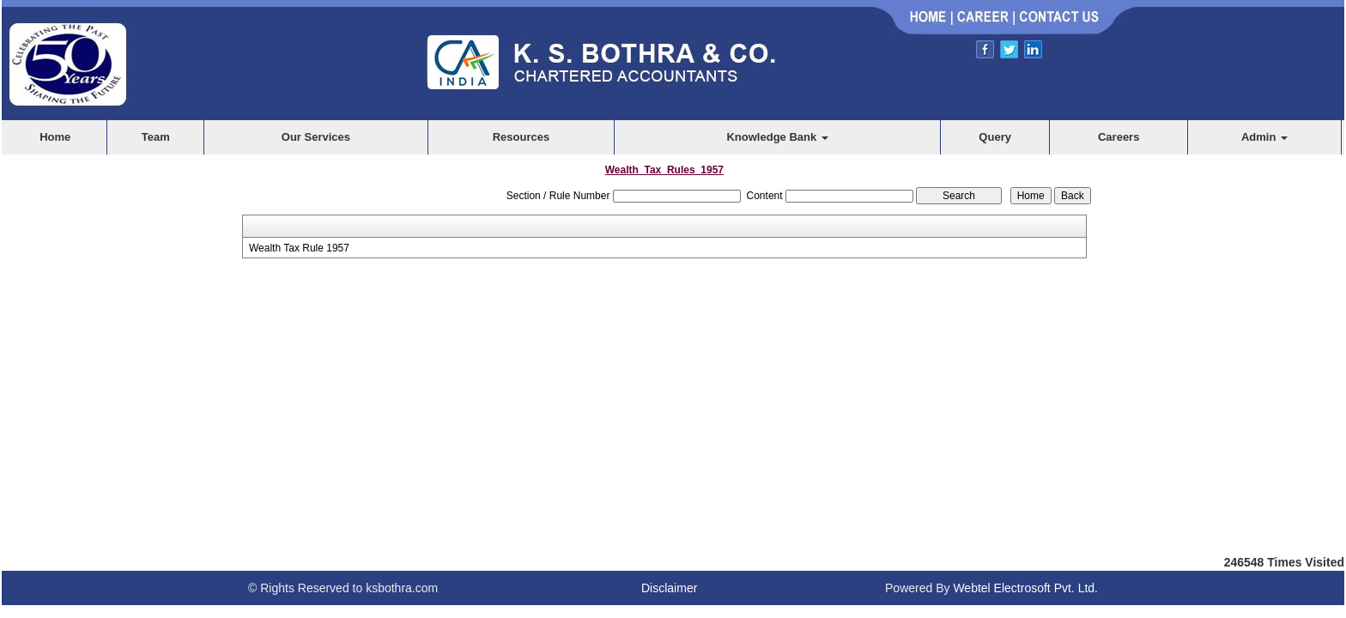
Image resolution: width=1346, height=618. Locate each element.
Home (54, 136)
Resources (521, 136)
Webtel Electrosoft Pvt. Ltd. (1025, 588)
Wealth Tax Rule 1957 (299, 248)
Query (995, 136)
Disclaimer (669, 588)
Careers (1118, 136)
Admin (1264, 136)
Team (156, 136)
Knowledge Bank (777, 136)
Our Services (316, 136)
